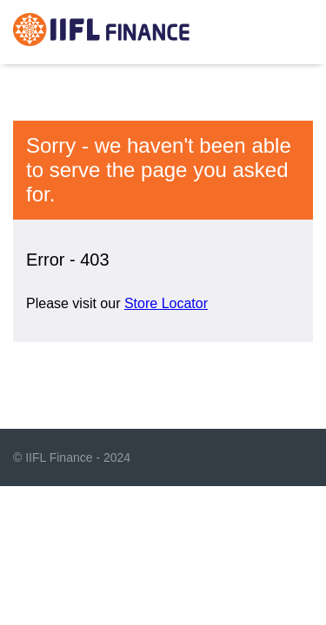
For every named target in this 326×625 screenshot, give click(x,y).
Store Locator (166, 303)
